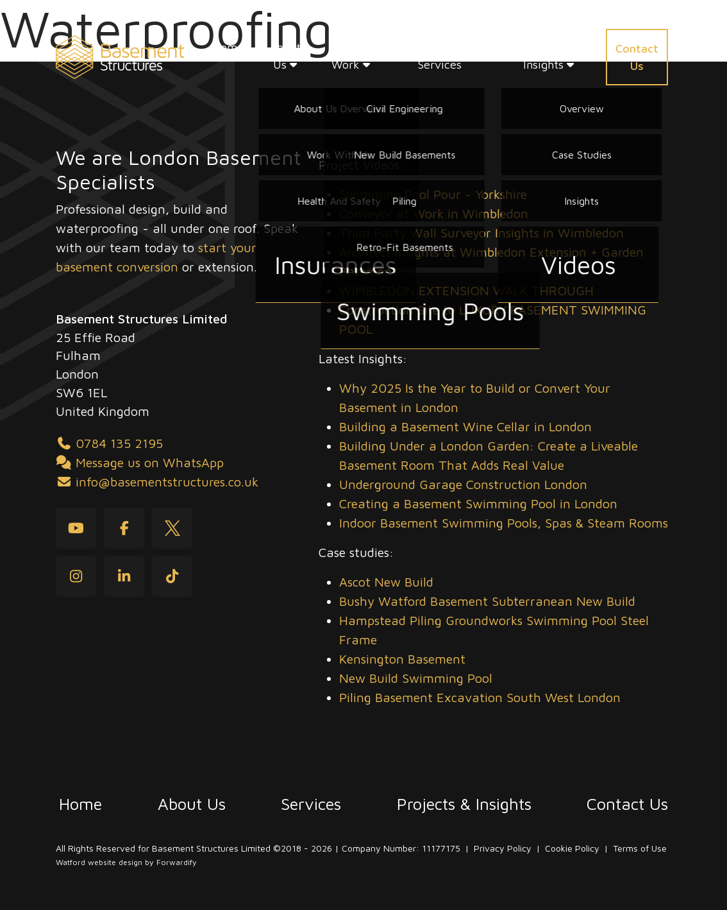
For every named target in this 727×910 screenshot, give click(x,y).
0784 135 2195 (109, 443)
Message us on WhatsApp (140, 462)
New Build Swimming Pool (415, 678)
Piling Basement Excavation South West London (480, 697)
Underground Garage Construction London (463, 484)
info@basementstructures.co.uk (157, 481)
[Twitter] (172, 528)
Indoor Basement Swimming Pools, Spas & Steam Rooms (503, 522)
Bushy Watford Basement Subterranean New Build (487, 601)
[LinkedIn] (124, 576)
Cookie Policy (572, 848)
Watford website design (99, 862)
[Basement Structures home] (120, 57)
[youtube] (76, 528)
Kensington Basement (402, 658)
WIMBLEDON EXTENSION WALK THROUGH (466, 290)
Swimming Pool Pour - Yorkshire (433, 194)
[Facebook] (124, 528)
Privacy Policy (502, 848)
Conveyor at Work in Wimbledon (433, 213)
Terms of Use (640, 848)
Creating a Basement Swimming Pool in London (478, 503)
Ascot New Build (386, 581)
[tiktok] (172, 576)
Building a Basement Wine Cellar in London (465, 426)
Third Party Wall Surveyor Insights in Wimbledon (481, 232)
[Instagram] (76, 576)
